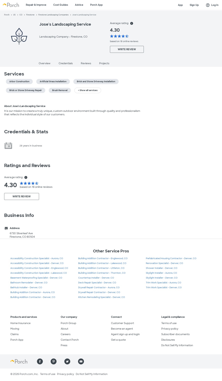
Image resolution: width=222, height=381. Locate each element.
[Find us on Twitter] (67, 361)
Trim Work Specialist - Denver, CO (164, 287)
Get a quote (118, 339)
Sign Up (194, 5)
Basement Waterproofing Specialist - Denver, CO (36, 277)
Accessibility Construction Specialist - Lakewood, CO (38, 273)
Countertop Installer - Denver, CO (96, 277)
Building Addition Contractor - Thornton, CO (101, 273)
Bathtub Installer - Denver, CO (26, 287)
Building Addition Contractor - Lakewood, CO (102, 263)
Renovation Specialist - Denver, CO (164, 263)
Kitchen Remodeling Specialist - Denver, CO (101, 297)
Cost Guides (60, 4)
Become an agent (122, 328)
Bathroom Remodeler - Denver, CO (28, 282)
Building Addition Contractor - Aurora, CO (32, 292)
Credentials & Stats (26, 132)
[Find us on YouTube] (81, 361)
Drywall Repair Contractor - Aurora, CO (98, 287)
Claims (14, 334)
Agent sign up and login (125, 334)
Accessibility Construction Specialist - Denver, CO (36, 263)
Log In (212, 5)
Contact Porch (70, 339)
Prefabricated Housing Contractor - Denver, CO (171, 258)
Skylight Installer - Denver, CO (161, 277)
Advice (79, 4)
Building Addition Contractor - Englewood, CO (102, 258)
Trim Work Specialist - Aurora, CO (163, 282)
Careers (65, 334)
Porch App (96, 4)
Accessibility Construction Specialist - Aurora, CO (36, 258)
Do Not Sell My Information (177, 345)
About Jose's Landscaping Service (24, 106)
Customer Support (122, 323)
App (180, 5)
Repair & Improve (36, 4)
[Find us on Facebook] (40, 361)
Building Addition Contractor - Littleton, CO (101, 268)
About (64, 328)
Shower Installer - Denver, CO (161, 268)
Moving (14, 328)
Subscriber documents (175, 334)
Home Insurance (20, 323)
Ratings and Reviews (27, 165)
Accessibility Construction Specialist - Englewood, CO (39, 268)
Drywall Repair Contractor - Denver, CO (99, 292)
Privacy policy (169, 328)
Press (64, 345)
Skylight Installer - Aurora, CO (161, 273)
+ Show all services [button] (87, 90)
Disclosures (168, 339)
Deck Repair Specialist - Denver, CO (97, 282)
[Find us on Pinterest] (54, 361)
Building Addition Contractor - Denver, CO (32, 297)
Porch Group (68, 323)
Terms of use (169, 323)
